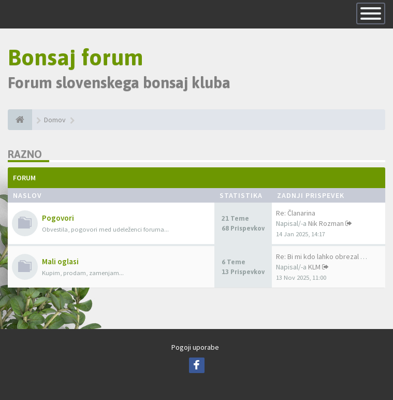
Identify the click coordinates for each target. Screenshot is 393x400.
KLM (314, 267)
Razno (25, 154)
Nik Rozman (326, 223)
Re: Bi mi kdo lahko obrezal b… (323, 256)
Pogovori (58, 218)
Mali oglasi (60, 261)
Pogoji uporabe (195, 347)
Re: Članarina (295, 213)
